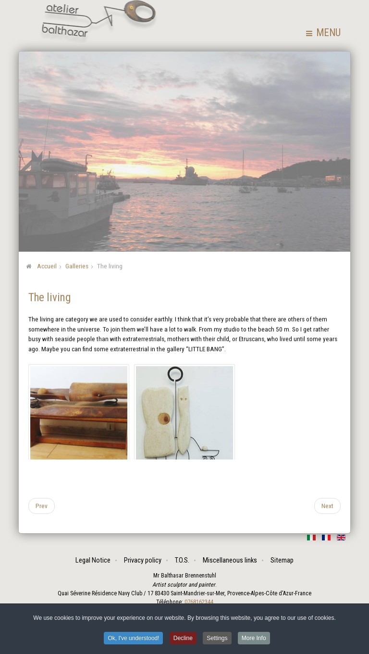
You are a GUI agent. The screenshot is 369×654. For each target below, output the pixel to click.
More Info (254, 639)
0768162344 (198, 602)
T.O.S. (182, 560)
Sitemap (282, 560)
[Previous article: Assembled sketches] (41, 505)
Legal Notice (93, 560)
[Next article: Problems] (327, 505)
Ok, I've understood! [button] (133, 639)
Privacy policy (142, 560)
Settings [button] (217, 639)
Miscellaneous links (230, 560)
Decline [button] (183, 639)
